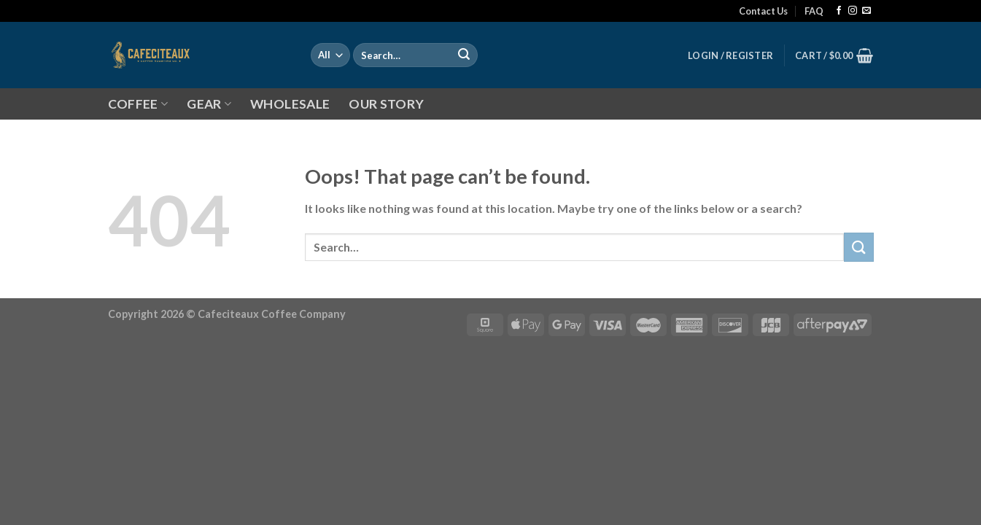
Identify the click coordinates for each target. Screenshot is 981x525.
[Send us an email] (866, 11)
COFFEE (138, 104)
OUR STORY (386, 104)
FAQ (813, 11)
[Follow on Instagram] (852, 11)
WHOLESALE (290, 104)
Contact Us (763, 11)
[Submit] (463, 55)
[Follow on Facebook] (838, 11)
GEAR (209, 104)
